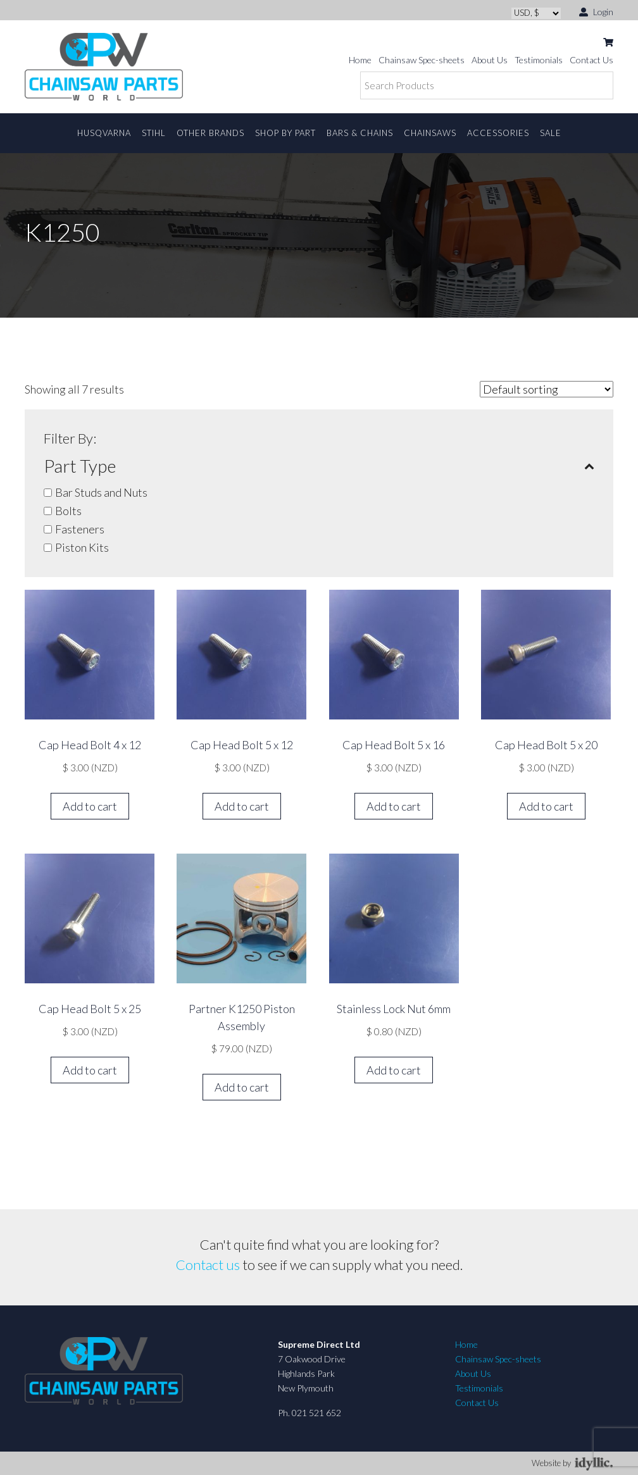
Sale (550, 133)
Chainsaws (430, 133)
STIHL (154, 133)
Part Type (319, 466)
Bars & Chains (360, 133)
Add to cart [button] (90, 806)
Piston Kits (82, 547)
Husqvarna (104, 133)
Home (360, 59)
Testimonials (539, 59)
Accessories (498, 133)
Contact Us (591, 59)
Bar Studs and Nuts (101, 492)
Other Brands (210, 133)
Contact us (208, 1264)
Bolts (68, 511)
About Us (490, 59)
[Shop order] (546, 389)
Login (596, 11)
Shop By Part (285, 133)
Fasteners (79, 529)
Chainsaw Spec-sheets (421, 59)
